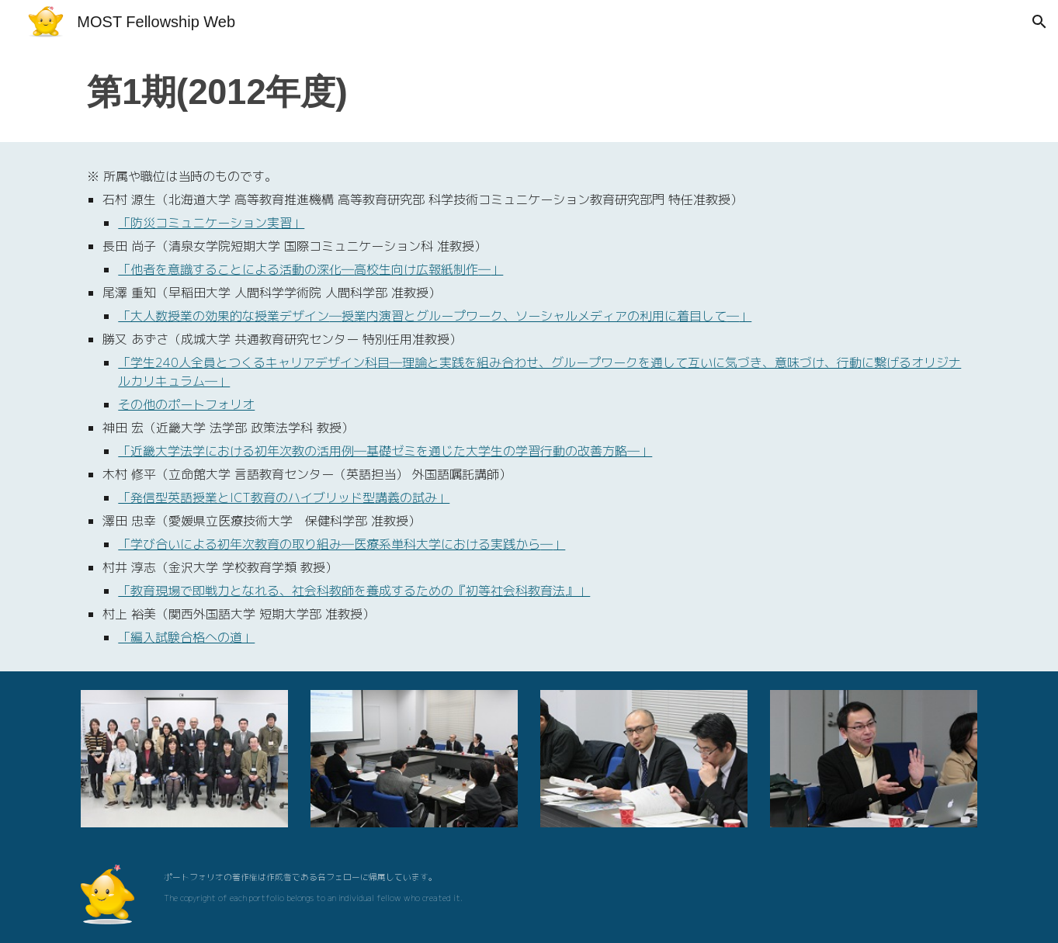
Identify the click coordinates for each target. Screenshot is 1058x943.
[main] (528, 92)
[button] (1039, 21)
